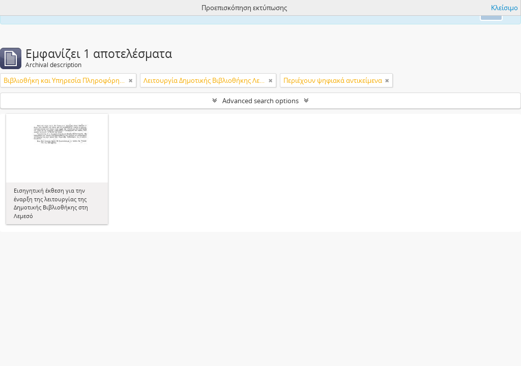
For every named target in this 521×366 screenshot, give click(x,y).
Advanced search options (260, 100)
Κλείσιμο (504, 7)
